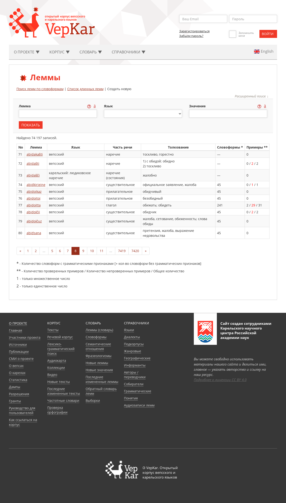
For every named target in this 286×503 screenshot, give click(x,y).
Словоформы (96, 337)
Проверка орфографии (57, 409)
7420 (135, 251)
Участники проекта (24, 337)
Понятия (131, 398)
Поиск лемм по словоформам (40, 89)
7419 (122, 251)
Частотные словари (63, 400)
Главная (15, 330)
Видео (52, 374)
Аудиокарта (56, 360)
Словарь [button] (90, 52)
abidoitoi (33, 198)
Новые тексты (58, 381)
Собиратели (133, 384)
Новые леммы (97, 363)
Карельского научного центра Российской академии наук (241, 333)
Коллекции (56, 367)
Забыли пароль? (191, 36)
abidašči (33, 175)
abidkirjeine (36, 184)
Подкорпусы (134, 344)
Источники (18, 344)
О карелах (17, 372)
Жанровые (132, 351)
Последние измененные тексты (63, 391)
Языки (129, 330)
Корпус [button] (59, 52)
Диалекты (132, 337)
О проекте (18, 323)
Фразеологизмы (98, 356)
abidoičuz (34, 221)
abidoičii (33, 212)
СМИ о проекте (21, 358)
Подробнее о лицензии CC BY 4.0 (220, 379)
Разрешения (19, 394)
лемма (25, 106)
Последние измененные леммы (102, 379)
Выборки (93, 400)
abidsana (34, 233)
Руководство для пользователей (22, 410)
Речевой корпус (60, 337)
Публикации (19, 351)
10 (92, 251)
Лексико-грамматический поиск (61, 349)
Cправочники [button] (128, 52)
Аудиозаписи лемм (139, 405)
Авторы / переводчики (135, 374)
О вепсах (16, 365)
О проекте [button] (27, 52)
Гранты (15, 401)
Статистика (18, 380)
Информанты (135, 365)
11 (101, 251)
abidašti (33, 163)
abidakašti (35, 154)
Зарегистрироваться (194, 31)
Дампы (14, 387)
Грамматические (137, 391)
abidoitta (34, 205)
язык (108, 106)
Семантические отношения (98, 346)
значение (198, 106)
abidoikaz (34, 191)
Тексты (53, 330)
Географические (137, 358)
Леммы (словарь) (99, 330)
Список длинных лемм (85, 89)
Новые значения (99, 370)
